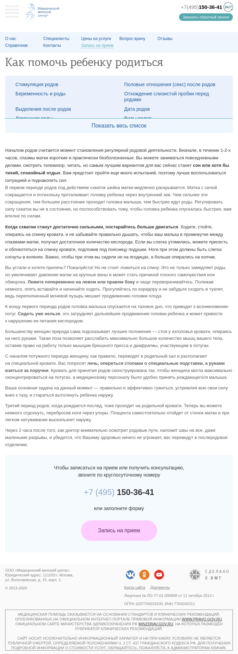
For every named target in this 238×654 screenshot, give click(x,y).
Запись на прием (119, 530)
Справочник (16, 45)
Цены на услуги (96, 38)
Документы (160, 587)
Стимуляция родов (36, 84)
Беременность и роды (40, 93)
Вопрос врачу (132, 38)
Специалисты (56, 38)
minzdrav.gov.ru (156, 624)
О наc (10, 38)
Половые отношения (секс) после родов (169, 84)
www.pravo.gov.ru (202, 619)
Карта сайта (134, 587)
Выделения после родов (43, 109)
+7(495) (201, 7)
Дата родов (137, 109)
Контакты (52, 45)
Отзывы (164, 38)
